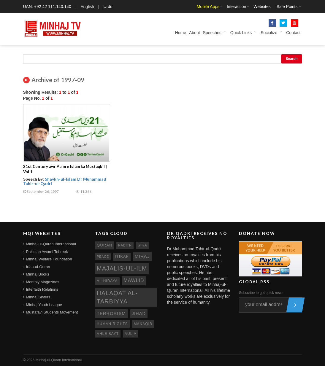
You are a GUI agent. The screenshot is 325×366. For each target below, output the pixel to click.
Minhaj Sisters (38, 297)
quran (104, 245)
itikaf (122, 256)
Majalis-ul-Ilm (122, 268)
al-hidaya (107, 281)
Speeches (212, 32)
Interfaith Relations (42, 289)
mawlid (133, 280)
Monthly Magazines (42, 282)
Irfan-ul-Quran (38, 267)
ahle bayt (108, 334)
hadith (125, 245)
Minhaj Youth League (44, 305)
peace (103, 256)
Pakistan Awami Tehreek (47, 251)
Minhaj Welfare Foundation (49, 259)
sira (142, 245)
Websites (261, 6)
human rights (112, 324)
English (87, 6)
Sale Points (287, 6)
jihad (139, 313)
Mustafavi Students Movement (52, 312)
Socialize (269, 32)
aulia (131, 334)
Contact (293, 32)
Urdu (108, 6)
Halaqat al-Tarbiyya (117, 297)
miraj (142, 256)
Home (180, 32)
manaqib (143, 324)
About (194, 32)
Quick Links (241, 32)
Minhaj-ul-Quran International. (59, 360)
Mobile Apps (208, 6)
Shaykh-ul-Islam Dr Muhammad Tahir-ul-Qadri (64, 181)
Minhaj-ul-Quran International (51, 244)
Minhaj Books (37, 274)
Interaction (236, 6)
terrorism (111, 313)
